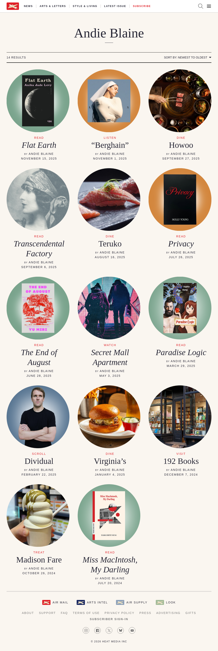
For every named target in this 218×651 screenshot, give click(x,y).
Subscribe (142, 6)
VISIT (181, 453)
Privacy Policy (120, 612)
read (39, 137)
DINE (110, 236)
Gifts (190, 612)
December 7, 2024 (181, 474)
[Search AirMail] (200, 6)
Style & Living (85, 6)
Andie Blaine (41, 153)
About (28, 612)
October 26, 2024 (39, 573)
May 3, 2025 (110, 375)
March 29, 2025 (181, 366)
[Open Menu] (208, 6)
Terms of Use (86, 612)
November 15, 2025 (39, 158)
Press (145, 612)
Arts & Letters (53, 6)
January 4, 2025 (110, 474)
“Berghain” (110, 145)
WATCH (110, 345)
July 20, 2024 (110, 583)
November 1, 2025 (110, 158)
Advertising (168, 612)
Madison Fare (39, 559)
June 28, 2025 (39, 375)
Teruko (110, 243)
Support (47, 612)
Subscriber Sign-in (109, 619)
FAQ (64, 612)
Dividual (39, 461)
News (28, 6)
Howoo (181, 145)
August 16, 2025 (110, 257)
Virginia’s (110, 461)
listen (110, 137)
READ (39, 236)
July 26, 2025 (181, 257)
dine (181, 137)
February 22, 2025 (38, 474)
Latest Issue (115, 6)
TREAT (39, 552)
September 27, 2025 (181, 158)
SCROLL (39, 453)
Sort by (185, 57)
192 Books (181, 461)
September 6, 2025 (39, 267)
